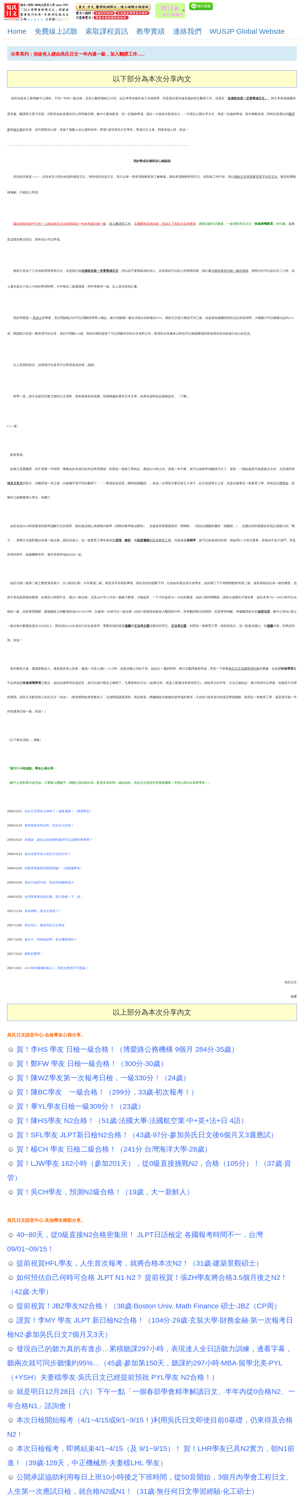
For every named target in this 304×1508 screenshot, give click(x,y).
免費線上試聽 (55, 31)
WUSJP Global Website (247, 31)
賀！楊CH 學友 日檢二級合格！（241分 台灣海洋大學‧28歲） (113, 1149)
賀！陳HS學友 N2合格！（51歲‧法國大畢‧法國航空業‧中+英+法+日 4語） (131, 1120)
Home (16, 31)
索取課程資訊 (106, 31)
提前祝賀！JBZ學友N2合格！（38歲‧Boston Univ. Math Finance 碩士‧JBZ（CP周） (148, 1306)
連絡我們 (187, 31)
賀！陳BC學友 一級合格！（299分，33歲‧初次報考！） (106, 1092)
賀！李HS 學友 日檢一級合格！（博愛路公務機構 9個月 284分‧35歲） (126, 1049)
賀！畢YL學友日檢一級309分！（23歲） (80, 1106)
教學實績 (150, 31)
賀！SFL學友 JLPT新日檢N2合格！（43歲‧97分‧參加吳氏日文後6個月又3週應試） (146, 1135)
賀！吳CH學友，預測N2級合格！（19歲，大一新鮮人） (104, 1192)
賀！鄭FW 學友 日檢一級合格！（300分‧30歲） (91, 1063)
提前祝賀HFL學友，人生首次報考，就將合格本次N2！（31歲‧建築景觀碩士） (139, 1263)
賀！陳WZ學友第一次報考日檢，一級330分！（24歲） (102, 1078)
